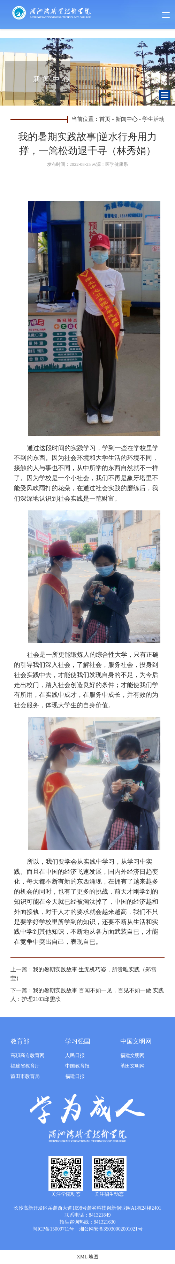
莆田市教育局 (25, 1076)
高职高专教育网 (27, 1055)
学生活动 (153, 119)
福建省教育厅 (25, 1066)
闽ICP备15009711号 (53, 1229)
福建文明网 (132, 1055)
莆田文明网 (132, 1066)
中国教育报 (77, 1066)
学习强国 (77, 1041)
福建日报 (75, 1076)
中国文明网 (136, 1041)
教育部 (19, 1041)
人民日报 (75, 1055)
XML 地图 (87, 1256)
